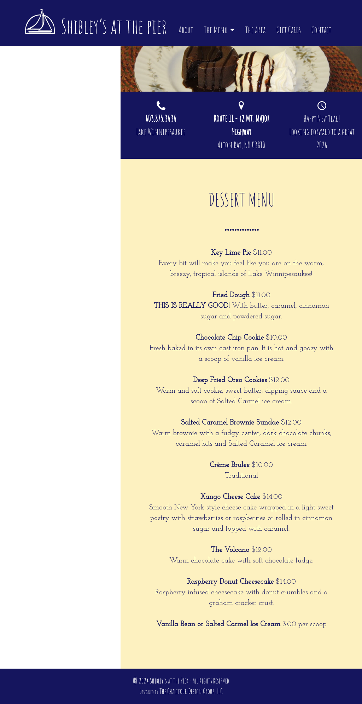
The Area (255, 29)
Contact (321, 29)
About (186, 29)
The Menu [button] (216, 29)
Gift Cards (288, 29)
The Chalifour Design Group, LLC (191, 691)
